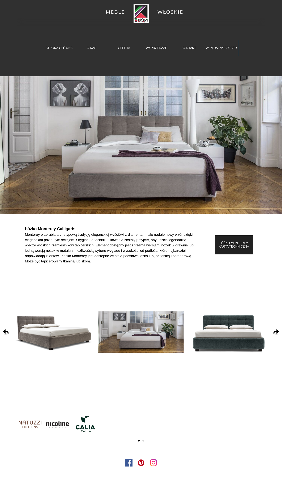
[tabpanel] (110, 245)
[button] (53, 332)
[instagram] (153, 463)
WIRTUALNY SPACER (221, 48)
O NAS (91, 48)
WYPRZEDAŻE (156, 48)
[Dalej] (276, 332)
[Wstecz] (6, 332)
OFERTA (124, 48)
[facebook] (129, 463)
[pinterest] (141, 463)
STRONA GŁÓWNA (59, 48)
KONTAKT (189, 48)
